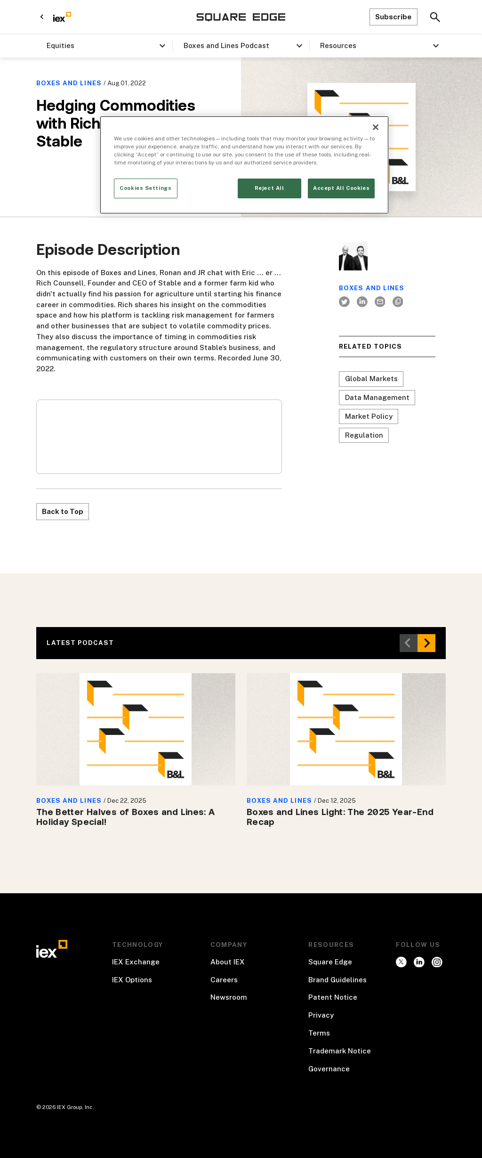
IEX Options (132, 980)
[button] (104, 45)
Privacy (321, 1015)
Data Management (377, 397)
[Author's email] (380, 302)
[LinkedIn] (362, 302)
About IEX (227, 962)
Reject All (269, 188)
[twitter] (344, 302)
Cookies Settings (145, 188)
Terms (319, 1033)
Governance (329, 1069)
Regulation (364, 435)
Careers (224, 980)
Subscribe (393, 17)
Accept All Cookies (341, 188)
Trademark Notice (339, 1051)
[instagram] (419, 962)
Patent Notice (332, 997)
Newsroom (228, 997)
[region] (244, 165)
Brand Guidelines (337, 980)
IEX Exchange (136, 962)
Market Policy (369, 416)
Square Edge (330, 962)
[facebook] (437, 962)
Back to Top (62, 511)
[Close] (375, 127)
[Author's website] (398, 302)
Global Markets (371, 379)
